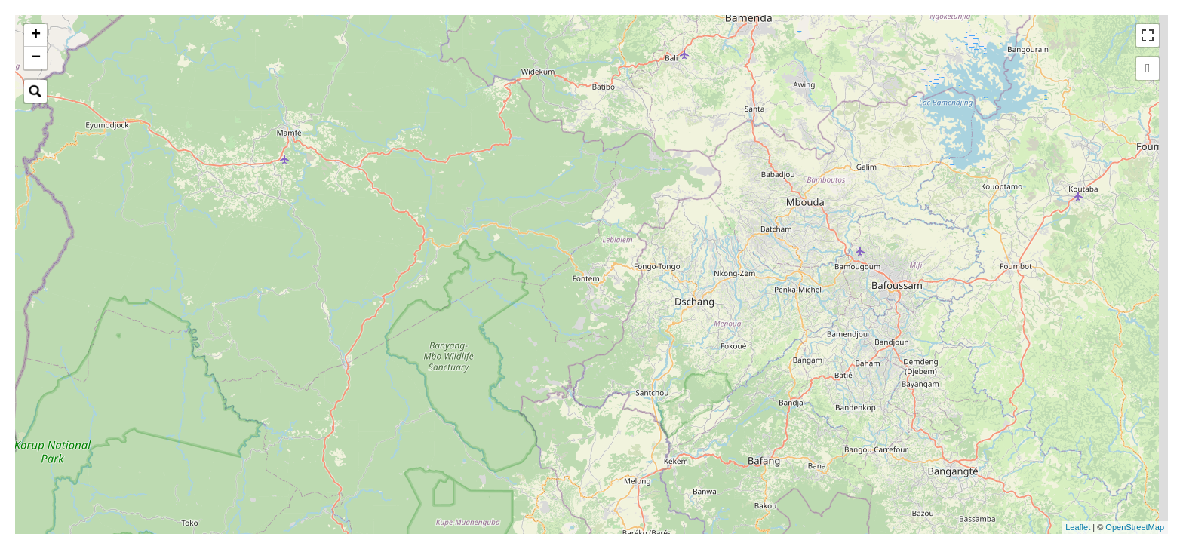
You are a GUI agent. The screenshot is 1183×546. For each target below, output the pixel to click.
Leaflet (1077, 527)
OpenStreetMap (1134, 527)
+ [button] (36, 35)
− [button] (36, 58)
